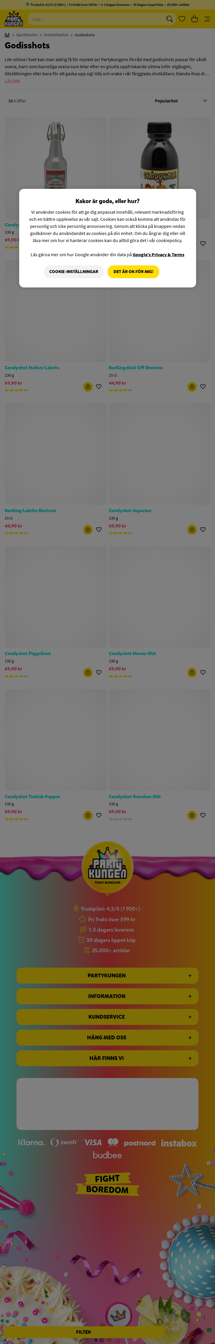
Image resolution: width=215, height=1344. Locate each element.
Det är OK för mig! (133, 272)
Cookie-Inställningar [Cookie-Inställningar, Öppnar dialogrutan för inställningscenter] (73, 272)
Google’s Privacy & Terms (158, 254)
